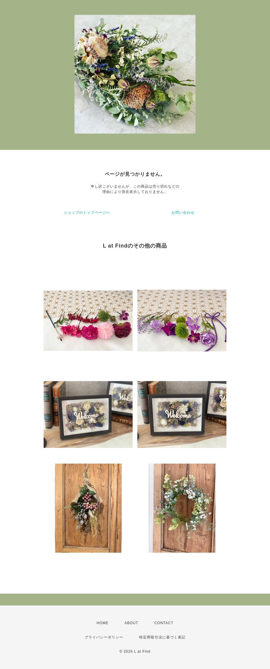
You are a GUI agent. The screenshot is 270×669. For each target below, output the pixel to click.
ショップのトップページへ (87, 212)
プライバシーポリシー (104, 637)
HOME (102, 623)
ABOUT (131, 623)
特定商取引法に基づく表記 (162, 637)
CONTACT (163, 623)
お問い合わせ (183, 212)
